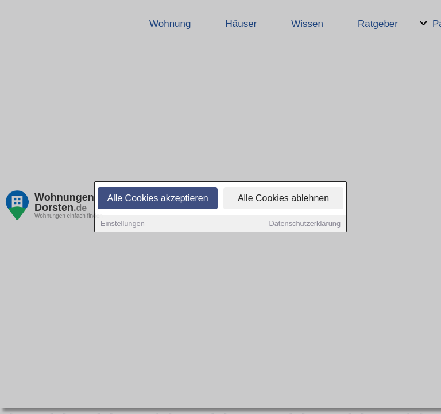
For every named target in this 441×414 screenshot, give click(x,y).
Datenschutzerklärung (305, 224)
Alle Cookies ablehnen (283, 199)
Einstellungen (122, 224)
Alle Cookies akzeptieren (157, 199)
